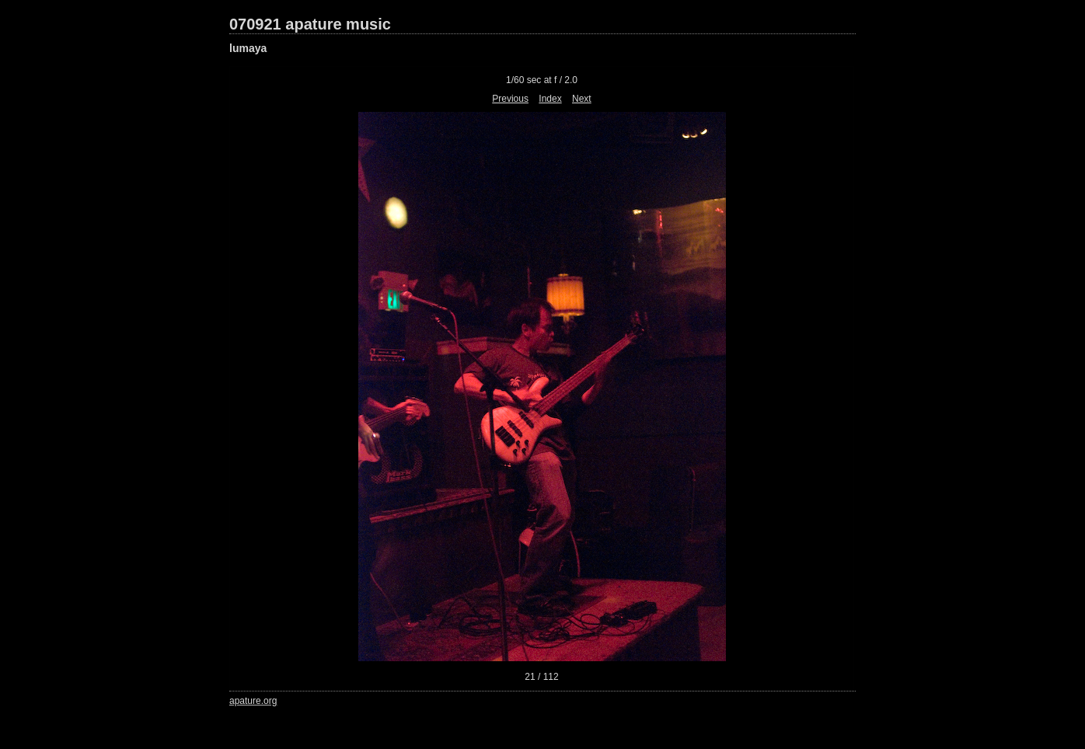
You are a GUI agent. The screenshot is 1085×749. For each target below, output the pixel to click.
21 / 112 (541, 676)
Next (581, 98)
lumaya (248, 48)
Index (550, 98)
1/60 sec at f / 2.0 (541, 80)
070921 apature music (310, 24)
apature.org (253, 700)
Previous (510, 98)
